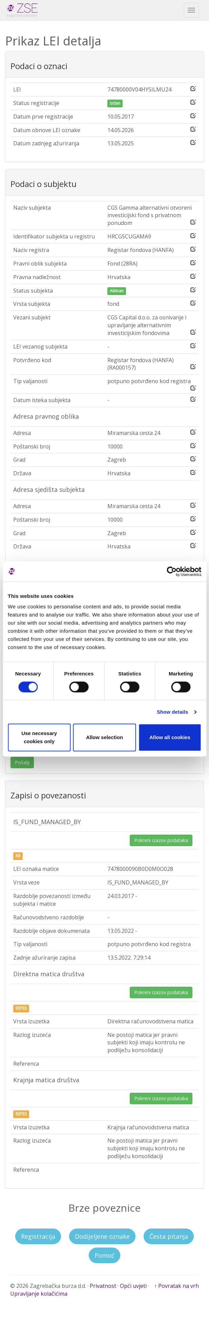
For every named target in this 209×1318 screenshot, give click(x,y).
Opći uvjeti (133, 1286)
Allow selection (104, 737)
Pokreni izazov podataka (161, 840)
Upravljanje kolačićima (38, 1293)
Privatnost (103, 1286)
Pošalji (22, 762)
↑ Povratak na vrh (176, 1286)
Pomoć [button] (104, 1255)
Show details (172, 712)
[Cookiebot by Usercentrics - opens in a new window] (171, 571)
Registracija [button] (38, 1236)
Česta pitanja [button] (168, 1236)
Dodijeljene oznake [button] (102, 1236)
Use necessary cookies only (39, 737)
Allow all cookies (169, 737)
